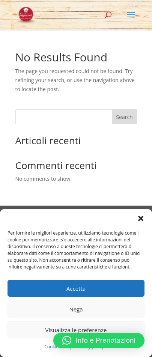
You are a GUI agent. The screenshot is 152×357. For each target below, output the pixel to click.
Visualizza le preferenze (76, 330)
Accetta (76, 288)
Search (124, 117)
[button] (140, 218)
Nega (76, 309)
